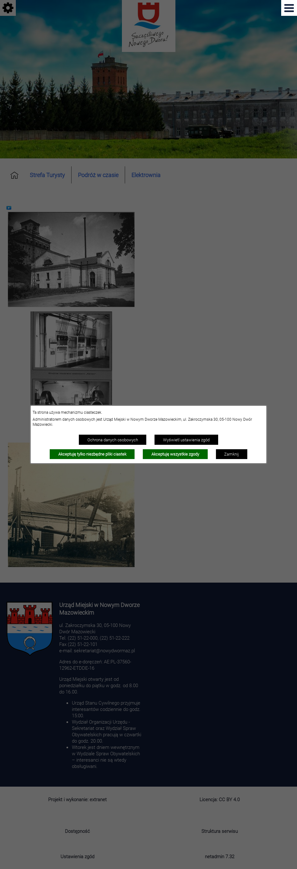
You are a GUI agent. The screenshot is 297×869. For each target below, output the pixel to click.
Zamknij (231, 454)
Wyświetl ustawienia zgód (186, 440)
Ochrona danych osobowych (112, 440)
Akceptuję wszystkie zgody (175, 454)
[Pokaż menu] (289, 8)
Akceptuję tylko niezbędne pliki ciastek (92, 454)
